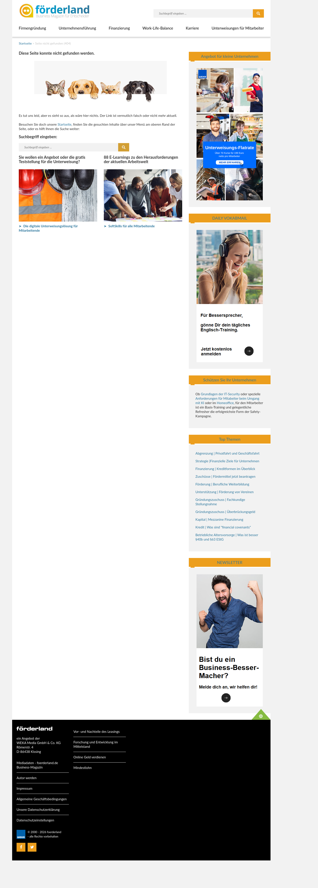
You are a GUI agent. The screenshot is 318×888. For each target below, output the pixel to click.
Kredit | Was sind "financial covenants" (223, 527)
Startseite (25, 43)
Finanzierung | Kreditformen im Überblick (225, 469)
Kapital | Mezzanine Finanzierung (219, 519)
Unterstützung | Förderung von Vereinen (224, 492)
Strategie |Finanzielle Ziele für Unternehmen (227, 461)
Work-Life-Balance (157, 28)
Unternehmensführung (77, 28)
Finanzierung (119, 28)
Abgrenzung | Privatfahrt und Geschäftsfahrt (227, 453)
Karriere (192, 28)
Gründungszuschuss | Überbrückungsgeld (225, 512)
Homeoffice (225, 403)
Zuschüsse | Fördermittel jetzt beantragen (225, 476)
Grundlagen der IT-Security (220, 394)
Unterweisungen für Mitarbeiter (238, 28)
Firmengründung (32, 28)
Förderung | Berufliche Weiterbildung (222, 484)
